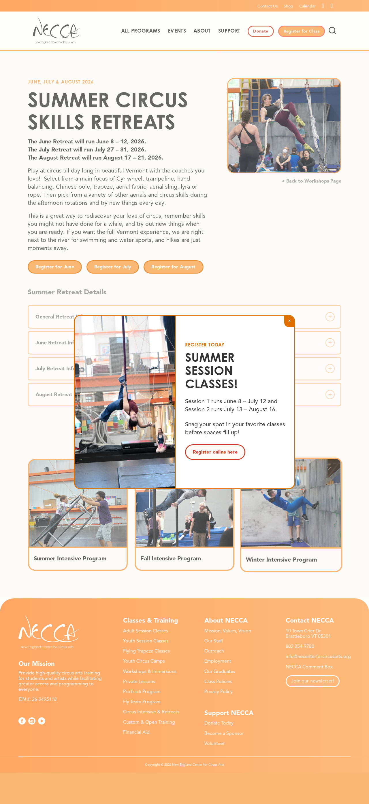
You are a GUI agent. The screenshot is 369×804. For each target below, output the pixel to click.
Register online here (215, 452)
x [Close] (289, 320)
